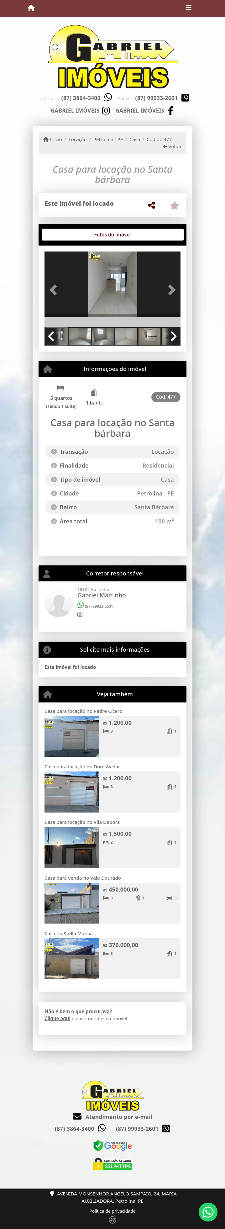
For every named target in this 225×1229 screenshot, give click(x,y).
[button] (54, 289)
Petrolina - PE (108, 139)
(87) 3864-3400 (81, 98)
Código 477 (159, 139)
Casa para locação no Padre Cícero (83, 711)
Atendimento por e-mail (113, 1116)
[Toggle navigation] (189, 8)
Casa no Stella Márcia (68, 933)
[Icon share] (80, 110)
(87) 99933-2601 (156, 98)
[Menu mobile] (31, 8)
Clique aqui (57, 1018)
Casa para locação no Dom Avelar (82, 766)
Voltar (172, 146)
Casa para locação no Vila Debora (82, 822)
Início (52, 139)
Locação (78, 139)
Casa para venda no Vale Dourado (82, 878)
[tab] (65, 235)
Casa (134, 139)
